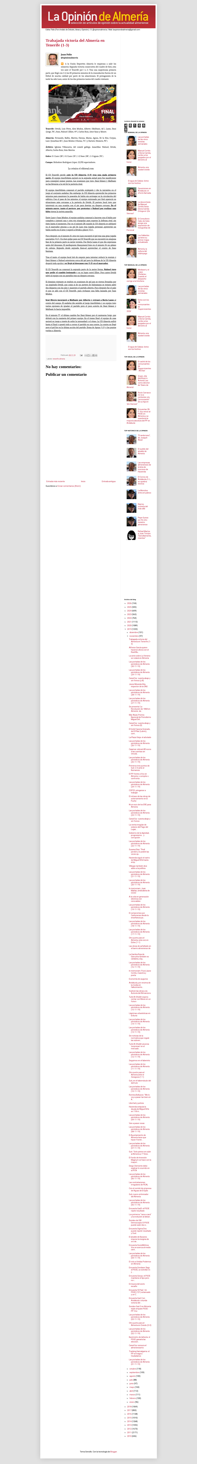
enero (132, 1402)
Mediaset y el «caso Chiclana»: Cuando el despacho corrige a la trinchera (138, 275)
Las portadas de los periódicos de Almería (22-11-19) (139, 843)
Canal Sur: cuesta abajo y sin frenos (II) (139, 724)
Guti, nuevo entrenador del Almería (138, 1195)
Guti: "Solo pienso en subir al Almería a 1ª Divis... (140, 1153)
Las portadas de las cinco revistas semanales (143, 140)
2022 (129, 618)
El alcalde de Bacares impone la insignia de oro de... (139, 1239)
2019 (129, 629)
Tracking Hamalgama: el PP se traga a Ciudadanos (139, 1353)
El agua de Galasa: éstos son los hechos (138, 182)
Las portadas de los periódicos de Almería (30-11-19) (139, 664)
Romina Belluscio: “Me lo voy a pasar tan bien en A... (140, 1097)
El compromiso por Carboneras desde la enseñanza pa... (139, 915)
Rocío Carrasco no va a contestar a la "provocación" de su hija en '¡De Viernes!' (139, 398)
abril (131, 1391)
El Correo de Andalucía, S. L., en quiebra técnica (144, 480)
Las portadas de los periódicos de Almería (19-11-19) (139, 907)
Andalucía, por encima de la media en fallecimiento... (139, 985)
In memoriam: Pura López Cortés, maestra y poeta (140, 973)
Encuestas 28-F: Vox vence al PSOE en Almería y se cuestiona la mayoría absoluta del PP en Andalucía (138, 416)
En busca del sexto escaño (137, 1285)
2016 (129, 1414)
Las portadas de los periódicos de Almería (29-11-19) (139, 672)
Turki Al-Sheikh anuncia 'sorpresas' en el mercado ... (139, 1046)
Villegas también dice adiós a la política (138, 867)
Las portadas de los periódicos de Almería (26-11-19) (139, 743)
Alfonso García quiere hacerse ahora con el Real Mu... (139, 649)
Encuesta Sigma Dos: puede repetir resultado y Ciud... (140, 1231)
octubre (133, 1369)
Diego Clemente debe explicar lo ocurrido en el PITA (139, 1168)
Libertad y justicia (136, 1103)
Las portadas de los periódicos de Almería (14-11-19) (139, 1021)
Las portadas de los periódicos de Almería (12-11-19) (139, 1054)
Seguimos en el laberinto (139, 1060)
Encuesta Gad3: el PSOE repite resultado (139, 1209)
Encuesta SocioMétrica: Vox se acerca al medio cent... (140, 1247)
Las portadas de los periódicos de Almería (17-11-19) (139, 931)
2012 (129, 1429)
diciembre (133, 632)
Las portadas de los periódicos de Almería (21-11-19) (139, 874)
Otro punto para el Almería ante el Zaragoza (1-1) (136, 1074)
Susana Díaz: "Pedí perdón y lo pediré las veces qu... (139, 851)
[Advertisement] (81, 457)
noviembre (134, 636)
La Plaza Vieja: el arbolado (140, 737)
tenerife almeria (59, 359)
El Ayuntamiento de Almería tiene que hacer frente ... (137, 1137)
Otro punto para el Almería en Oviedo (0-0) (140, 1324)
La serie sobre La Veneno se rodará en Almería (139, 657)
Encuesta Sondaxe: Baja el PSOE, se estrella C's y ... (139, 1270)
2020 (129, 625)
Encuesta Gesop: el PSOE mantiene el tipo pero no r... (139, 1278)
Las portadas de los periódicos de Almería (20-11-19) (139, 882)
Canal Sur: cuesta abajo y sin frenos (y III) (139, 679)
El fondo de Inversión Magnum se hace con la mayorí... (140, 1160)
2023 (129, 614)
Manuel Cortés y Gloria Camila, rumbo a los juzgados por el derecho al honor (139, 156)
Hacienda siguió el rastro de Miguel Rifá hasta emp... (139, 860)
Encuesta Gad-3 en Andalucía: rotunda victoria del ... (138, 1300)
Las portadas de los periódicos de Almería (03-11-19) (139, 1317)
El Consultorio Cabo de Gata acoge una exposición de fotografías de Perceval (138, 224)
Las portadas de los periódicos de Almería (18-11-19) (139, 923)
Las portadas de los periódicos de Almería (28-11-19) (139, 692)
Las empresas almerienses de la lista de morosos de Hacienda (144, 467)
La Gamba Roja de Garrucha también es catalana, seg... (139, 956)
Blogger (113, 1452)
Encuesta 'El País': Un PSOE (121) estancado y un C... (139, 1292)
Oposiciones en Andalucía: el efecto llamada (144, 190)
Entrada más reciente (55, 481)
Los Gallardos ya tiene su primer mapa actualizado (143, 238)
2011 (129, 1432)
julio (131, 1380)
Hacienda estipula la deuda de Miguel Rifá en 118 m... (139, 1109)
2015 (129, 1418)
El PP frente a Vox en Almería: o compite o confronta (139, 776)
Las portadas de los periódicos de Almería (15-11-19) (139, 1007)
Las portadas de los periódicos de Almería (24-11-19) (139, 784)
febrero (132, 1398)
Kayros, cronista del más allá (143, 506)
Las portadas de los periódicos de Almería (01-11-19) (139, 1361)
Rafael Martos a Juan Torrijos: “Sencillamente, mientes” (144, 534)
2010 (129, 1436)
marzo (132, 1395)
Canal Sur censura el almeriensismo (137, 1346)
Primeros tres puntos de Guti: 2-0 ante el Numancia (139, 768)
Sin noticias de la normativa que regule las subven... (139, 1038)
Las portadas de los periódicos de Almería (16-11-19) (139, 964)
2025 (129, 607)
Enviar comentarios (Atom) (69, 486)
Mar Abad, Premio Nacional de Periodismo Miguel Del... (140, 717)
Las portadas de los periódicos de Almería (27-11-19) (139, 700)
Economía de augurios (138, 979)
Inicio (83, 481)
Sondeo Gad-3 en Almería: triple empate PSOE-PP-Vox (140, 1308)
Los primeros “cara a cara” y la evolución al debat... (140, 1215)
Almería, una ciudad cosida (144, 168)
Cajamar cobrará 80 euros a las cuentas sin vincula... (140, 751)
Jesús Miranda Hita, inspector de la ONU (138, 685)
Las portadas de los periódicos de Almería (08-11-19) (139, 1129)
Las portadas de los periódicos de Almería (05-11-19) (139, 1202)
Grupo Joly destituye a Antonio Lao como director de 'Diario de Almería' (138, 381)
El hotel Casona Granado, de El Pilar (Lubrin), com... (139, 731)
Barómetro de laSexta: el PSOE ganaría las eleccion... (139, 1339)
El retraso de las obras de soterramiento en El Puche (139, 798)
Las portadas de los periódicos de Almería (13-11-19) (139, 1029)
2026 (129, 603)
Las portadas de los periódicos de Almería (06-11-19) (139, 1176)
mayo (132, 1387)
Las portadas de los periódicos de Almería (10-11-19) (139, 1089)
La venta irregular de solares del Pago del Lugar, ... (138, 827)
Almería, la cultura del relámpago (142, 251)
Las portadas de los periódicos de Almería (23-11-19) (139, 812)
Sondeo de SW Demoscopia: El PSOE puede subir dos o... (139, 1222)
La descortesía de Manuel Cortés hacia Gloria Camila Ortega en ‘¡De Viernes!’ (138, 208)
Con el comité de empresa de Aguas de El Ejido (140, 1189)
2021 (129, 622)
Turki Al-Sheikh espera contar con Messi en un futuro (140, 999)
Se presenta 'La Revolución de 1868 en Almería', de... (139, 709)
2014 (129, 1421)
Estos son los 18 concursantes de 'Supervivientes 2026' (139, 305)
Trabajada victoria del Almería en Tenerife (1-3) (140, 641)
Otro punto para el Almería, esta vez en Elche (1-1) (138, 940)
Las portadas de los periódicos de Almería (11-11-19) (139, 1066)
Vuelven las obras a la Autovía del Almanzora (140, 992)
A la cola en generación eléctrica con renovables (139, 899)
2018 (129, 1407)
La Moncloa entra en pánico (144, 491)
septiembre (134, 1372)
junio (131, 1383)
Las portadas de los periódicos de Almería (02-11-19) (139, 1331)
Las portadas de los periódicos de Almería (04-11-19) (139, 1255)
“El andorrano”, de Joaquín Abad (144, 437)
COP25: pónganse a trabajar (137, 791)
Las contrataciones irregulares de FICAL (138, 1183)
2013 (129, 1425)
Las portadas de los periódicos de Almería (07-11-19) (139, 1145)
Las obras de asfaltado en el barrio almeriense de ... (140, 948)
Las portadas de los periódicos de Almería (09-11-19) (139, 1117)
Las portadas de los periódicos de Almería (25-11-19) (139, 759)
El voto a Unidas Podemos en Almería (140, 1263)
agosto (132, 1376)
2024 (129, 611)
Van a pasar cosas (137, 1123)
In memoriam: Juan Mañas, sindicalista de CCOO (139, 890)
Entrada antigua (109, 481)
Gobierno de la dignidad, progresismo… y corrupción (139, 835)
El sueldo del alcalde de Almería (143, 451)
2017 (129, 1410)
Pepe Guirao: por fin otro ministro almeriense (143, 521)
